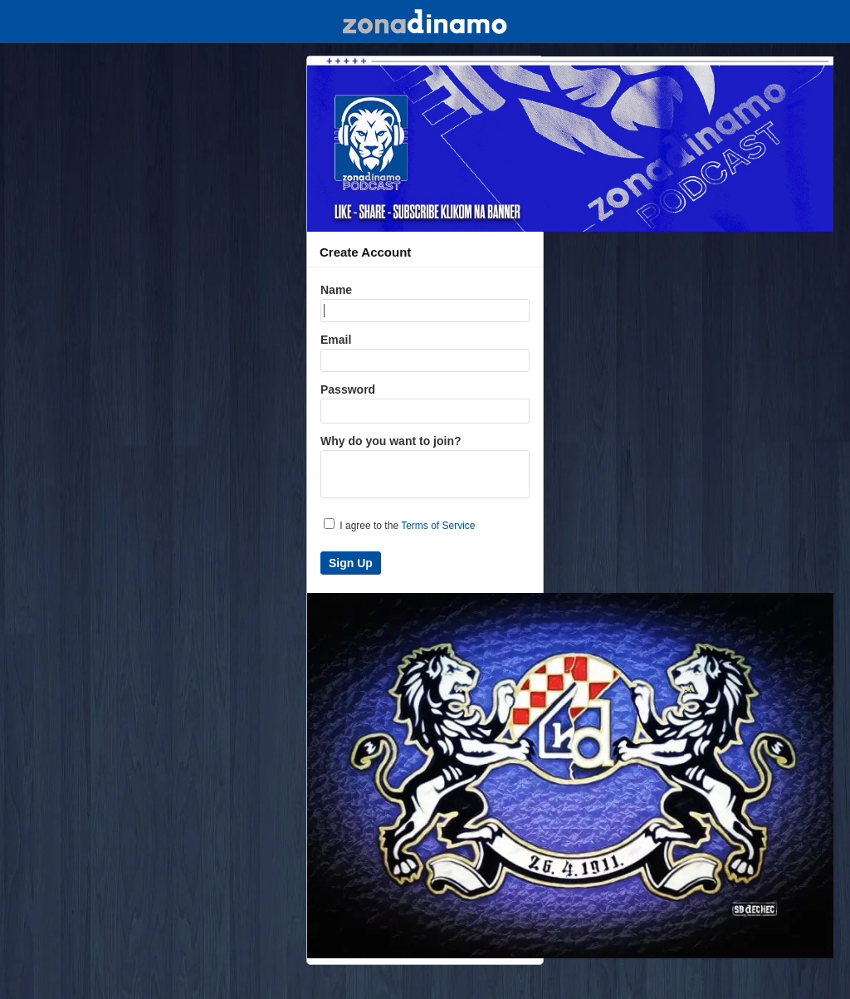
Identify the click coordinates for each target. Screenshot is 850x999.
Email (335, 339)
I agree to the (400, 524)
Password (347, 389)
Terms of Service (438, 525)
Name (336, 289)
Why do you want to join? (391, 441)
